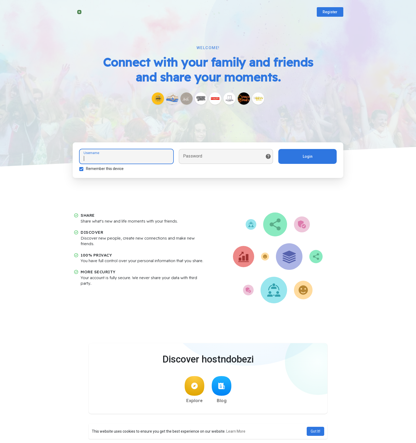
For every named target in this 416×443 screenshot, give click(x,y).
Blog (221, 389)
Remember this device (105, 169)
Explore (194, 389)
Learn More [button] (235, 431)
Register (330, 12)
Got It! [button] (315, 431)
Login (308, 156)
